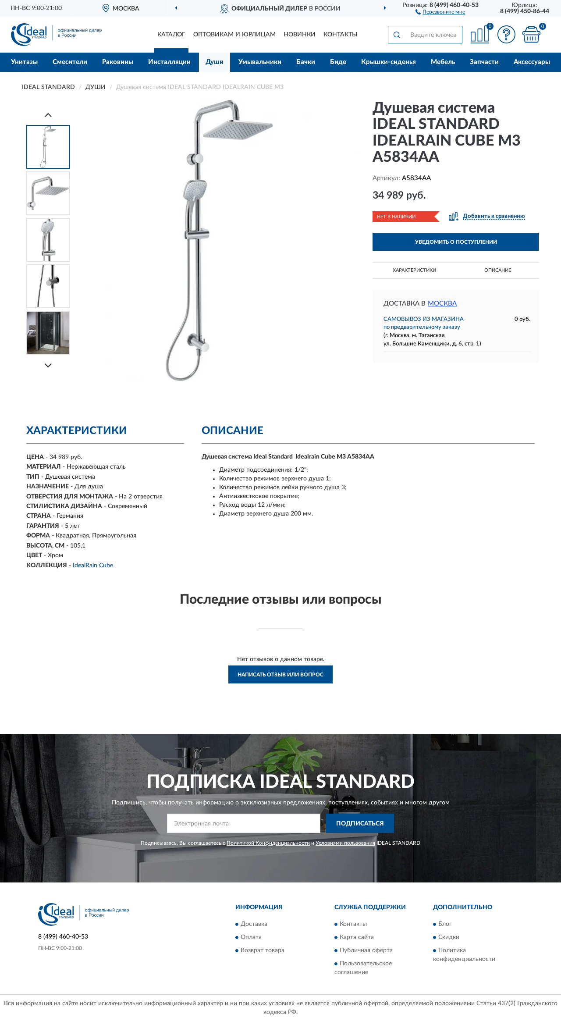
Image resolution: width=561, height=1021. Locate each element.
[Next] (48, 365)
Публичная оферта (366, 950)
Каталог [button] (171, 35)
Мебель (443, 62)
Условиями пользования (345, 843)
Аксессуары (532, 62)
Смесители (70, 62)
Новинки (300, 35)
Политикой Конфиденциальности (268, 843)
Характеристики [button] (414, 270)
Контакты (340, 35)
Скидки (448, 937)
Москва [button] (442, 303)
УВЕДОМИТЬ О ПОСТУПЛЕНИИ (456, 242)
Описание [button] (497, 270)
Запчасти (484, 62)
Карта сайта (357, 937)
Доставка (254, 924)
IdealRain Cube (93, 565)
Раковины (117, 62)
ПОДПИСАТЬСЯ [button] (360, 824)
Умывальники (259, 62)
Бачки (305, 62)
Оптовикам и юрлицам (234, 35)
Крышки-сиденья (388, 62)
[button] (440, 11)
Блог (445, 924)
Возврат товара (262, 950)
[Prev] (48, 114)
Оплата (251, 937)
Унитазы (24, 62)
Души (215, 62)
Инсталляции (169, 62)
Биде (338, 62)
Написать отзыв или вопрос (280, 674)
